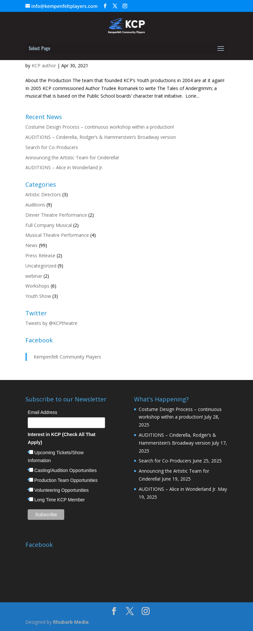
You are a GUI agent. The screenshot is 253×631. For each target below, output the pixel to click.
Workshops (37, 286)
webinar (33, 276)
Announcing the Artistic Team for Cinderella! (72, 157)
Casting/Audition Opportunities (65, 470)
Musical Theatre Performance (57, 235)
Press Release (40, 255)
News (31, 245)
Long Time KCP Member (59, 499)
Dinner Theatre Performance (56, 215)
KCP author (44, 65)
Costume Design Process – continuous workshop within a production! (99, 127)
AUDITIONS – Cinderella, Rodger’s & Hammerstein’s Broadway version (100, 137)
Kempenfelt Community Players (67, 357)
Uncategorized (40, 266)
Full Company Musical (48, 225)
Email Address (42, 412)
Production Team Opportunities (66, 480)
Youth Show (38, 296)
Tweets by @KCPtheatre (51, 323)
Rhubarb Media (71, 622)
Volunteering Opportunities (61, 490)
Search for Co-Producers (51, 147)
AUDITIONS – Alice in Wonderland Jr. (64, 167)
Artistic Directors (43, 194)
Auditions (35, 205)
